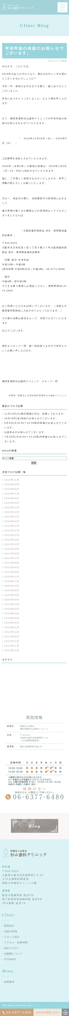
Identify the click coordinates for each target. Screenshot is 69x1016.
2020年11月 (11, 581)
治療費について (13, 953)
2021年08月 (11, 553)
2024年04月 (11, 502)
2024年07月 (11, 493)
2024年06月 (11, 498)
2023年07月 (11, 516)
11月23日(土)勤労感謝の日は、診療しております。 (35, 413)
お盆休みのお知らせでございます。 (25, 432)
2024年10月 (11, 484)
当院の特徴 (10, 931)
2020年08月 (11, 590)
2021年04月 (11, 567)
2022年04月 (11, 539)
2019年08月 (11, 609)
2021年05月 (11, 562)
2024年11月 (11, 479)
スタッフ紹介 (12, 937)
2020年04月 (11, 595)
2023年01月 (11, 526)
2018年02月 (11, 622)
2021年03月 (11, 572)
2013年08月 (11, 636)
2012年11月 (11, 645)
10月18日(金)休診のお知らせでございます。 (31, 418)
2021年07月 (11, 558)
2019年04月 (11, 613)
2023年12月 (11, 507)
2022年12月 (11, 530)
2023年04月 (11, 521)
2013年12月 (11, 632)
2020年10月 (11, 585)
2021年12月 (11, 544)
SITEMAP (10, 959)
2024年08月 (11, 489)
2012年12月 (11, 641)
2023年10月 (11, 512)
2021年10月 (11, 549)
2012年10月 (11, 650)
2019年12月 (11, 604)
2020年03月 (11, 599)
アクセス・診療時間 (16, 942)
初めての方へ (12, 948)
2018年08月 (11, 618)
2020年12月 (11, 576)
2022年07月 (11, 535)
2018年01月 (11, 627)
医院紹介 (9, 925)
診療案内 (9, 981)
